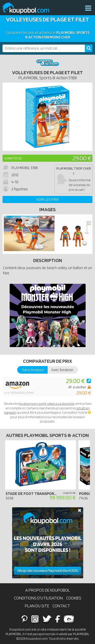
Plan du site (37, 605)
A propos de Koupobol (47, 590)
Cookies (73, 597)
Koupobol (29, 8)
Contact (61, 605)
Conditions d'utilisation (38, 597)
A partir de (13, 158)
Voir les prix (47, 199)
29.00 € (81, 158)
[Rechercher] (88, 48)
